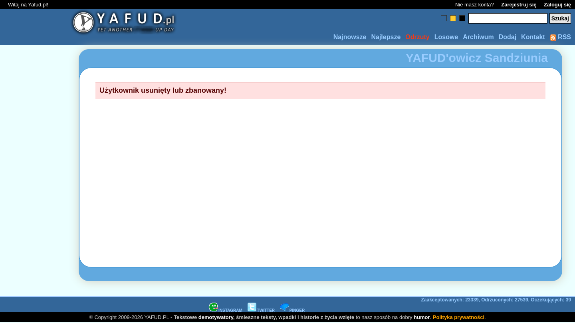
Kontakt (533, 37)
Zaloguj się (557, 5)
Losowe (446, 37)
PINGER (292, 310)
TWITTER (261, 310)
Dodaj (507, 37)
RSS (560, 37)
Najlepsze (386, 37)
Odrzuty (417, 37)
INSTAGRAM (225, 310)
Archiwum (478, 37)
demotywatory (215, 317)
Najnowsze (350, 37)
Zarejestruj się (518, 5)
